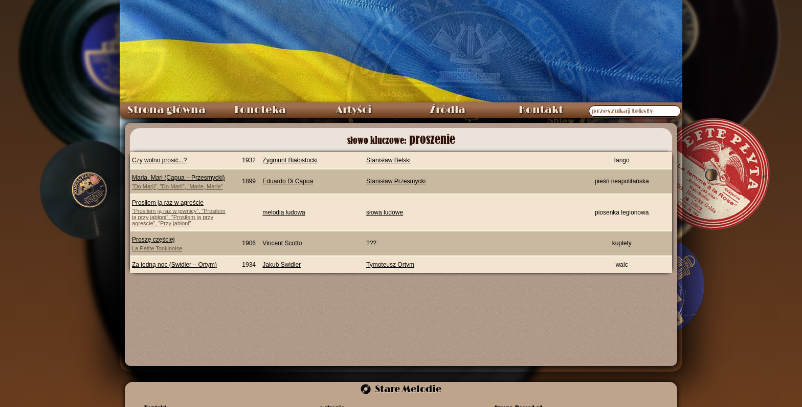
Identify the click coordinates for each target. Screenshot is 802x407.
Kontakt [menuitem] (541, 110)
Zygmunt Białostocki (289, 160)
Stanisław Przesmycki (396, 181)
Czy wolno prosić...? (159, 160)
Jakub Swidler (281, 264)
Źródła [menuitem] (447, 110)
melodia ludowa (283, 212)
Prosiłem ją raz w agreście (180, 212)
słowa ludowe (384, 212)
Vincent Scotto (282, 243)
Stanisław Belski (388, 160)
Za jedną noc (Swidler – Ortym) (174, 264)
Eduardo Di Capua (287, 181)
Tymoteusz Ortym (390, 264)
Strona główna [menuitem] (166, 110)
